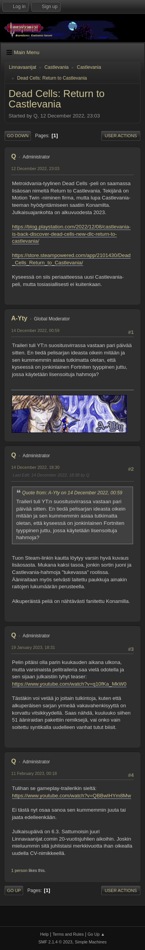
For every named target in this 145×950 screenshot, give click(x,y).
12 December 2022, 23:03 (35, 168)
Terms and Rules (68, 934)
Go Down (18, 135)
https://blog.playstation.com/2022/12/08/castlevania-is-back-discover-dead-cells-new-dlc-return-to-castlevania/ (71, 234)
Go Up (14, 890)
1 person (19, 870)
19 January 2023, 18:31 (33, 647)
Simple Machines (91, 942)
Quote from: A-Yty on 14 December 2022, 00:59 (72, 492)
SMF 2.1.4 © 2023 (55, 942)
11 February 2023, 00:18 (34, 773)
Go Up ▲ (96, 934)
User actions (121, 135)
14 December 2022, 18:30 (35, 467)
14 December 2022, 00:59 (35, 330)
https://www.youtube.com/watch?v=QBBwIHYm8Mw (71, 795)
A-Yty (19, 318)
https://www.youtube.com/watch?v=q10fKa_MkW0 (69, 684)
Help (44, 934)
